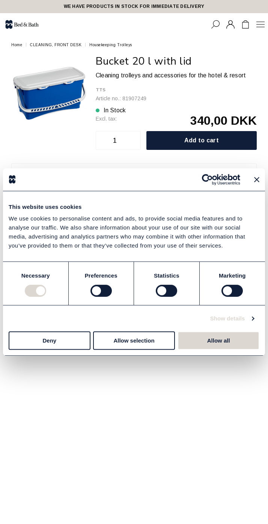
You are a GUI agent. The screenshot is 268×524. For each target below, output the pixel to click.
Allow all (218, 340)
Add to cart (201, 140)
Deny (49, 340)
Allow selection (133, 340)
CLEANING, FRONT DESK (55, 45)
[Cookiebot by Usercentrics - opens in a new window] (207, 179)
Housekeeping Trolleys (110, 45)
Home (16, 45)
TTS (101, 90)
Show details (227, 318)
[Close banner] (256, 179)
